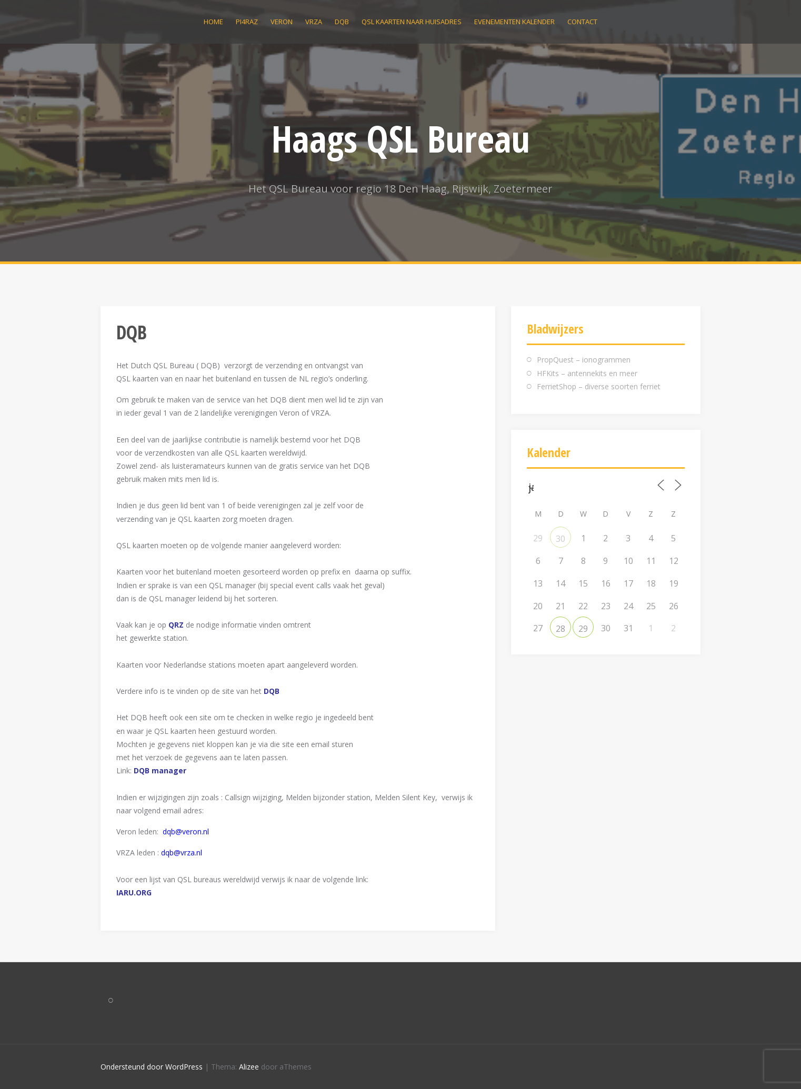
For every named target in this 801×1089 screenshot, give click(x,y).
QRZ (176, 625)
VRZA (313, 21)
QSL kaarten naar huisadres (412, 21)
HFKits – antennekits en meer (587, 373)
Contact (582, 21)
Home (213, 21)
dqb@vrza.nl (181, 853)
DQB (342, 21)
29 (583, 628)
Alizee (249, 1067)
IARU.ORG (134, 893)
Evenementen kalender (514, 21)
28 (560, 628)
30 (560, 538)
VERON (282, 21)
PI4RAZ (247, 21)
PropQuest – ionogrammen (583, 360)
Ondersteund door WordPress (152, 1067)
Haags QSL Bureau (401, 138)
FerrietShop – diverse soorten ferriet (598, 386)
